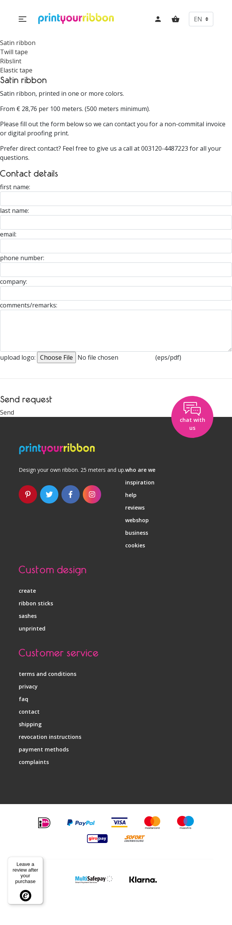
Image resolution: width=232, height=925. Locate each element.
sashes (28, 615)
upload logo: (17, 357)
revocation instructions (50, 736)
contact (29, 711)
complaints (34, 762)
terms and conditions (47, 673)
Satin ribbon (17, 43)
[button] (22, 19)
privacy (28, 686)
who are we (140, 469)
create (27, 590)
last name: (14, 210)
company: (13, 281)
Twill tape (14, 52)
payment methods (44, 749)
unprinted (32, 628)
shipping (30, 724)
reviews (135, 507)
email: (8, 234)
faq (23, 699)
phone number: (22, 258)
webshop (137, 520)
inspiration (140, 482)
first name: (15, 187)
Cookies (135, 545)
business (136, 532)
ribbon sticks (36, 603)
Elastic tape (16, 70)
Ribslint (10, 61)
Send (7, 412)
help (131, 495)
